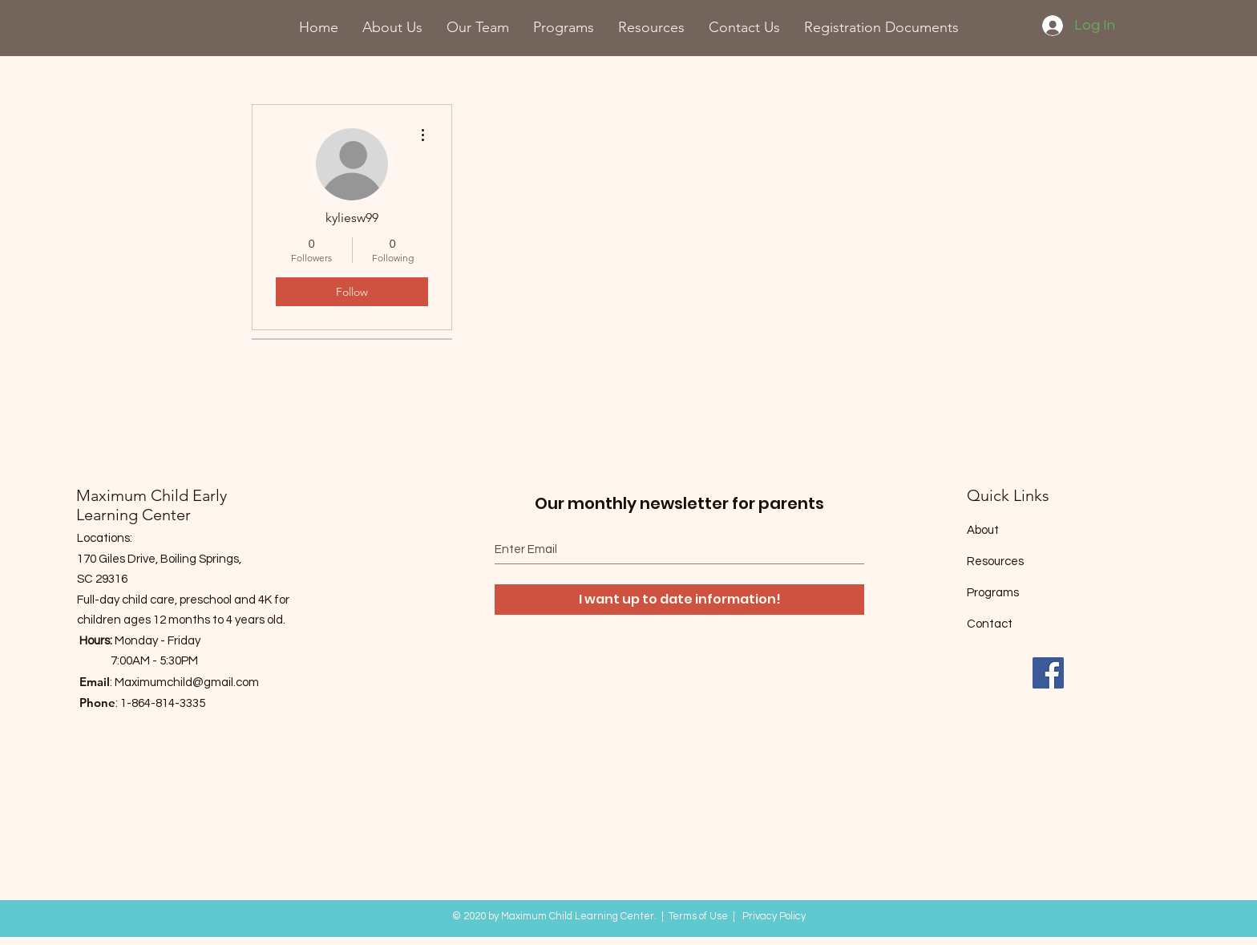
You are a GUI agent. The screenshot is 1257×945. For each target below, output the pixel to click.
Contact (989, 624)
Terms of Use (698, 916)
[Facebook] (1048, 673)
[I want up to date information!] (679, 599)
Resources (995, 561)
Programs (993, 593)
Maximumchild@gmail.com (187, 682)
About (983, 530)
